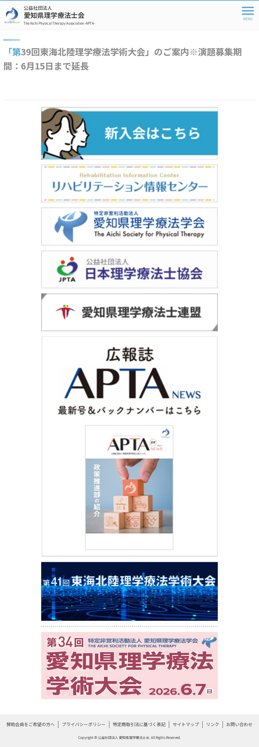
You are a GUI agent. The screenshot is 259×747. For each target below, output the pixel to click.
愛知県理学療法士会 (59, 15)
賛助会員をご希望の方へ (30, 724)
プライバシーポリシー (84, 724)
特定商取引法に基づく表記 (139, 724)
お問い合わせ (239, 724)
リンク (212, 724)
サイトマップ (186, 724)
